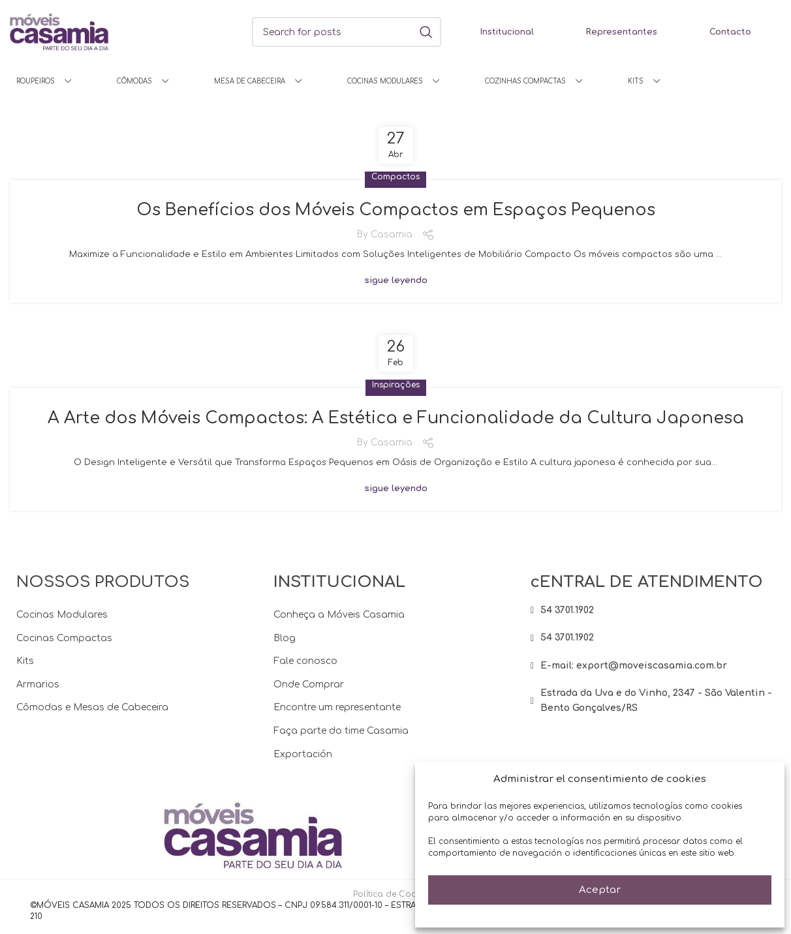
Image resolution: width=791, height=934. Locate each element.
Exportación (302, 759)
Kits (25, 667)
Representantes (621, 32)
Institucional (507, 32)
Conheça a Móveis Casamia (339, 620)
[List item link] (653, 616)
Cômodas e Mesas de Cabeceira (92, 713)
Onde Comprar (308, 690)
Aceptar (600, 890)
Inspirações (396, 388)
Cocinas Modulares (62, 620)
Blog (284, 643)
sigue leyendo (395, 284)
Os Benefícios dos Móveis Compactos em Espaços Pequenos (395, 210)
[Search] (346, 32)
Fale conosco (305, 667)
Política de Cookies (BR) (402, 900)
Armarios (37, 690)
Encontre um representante (337, 713)
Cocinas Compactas (64, 643)
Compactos (395, 176)
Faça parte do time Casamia (341, 736)
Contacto (730, 32)
